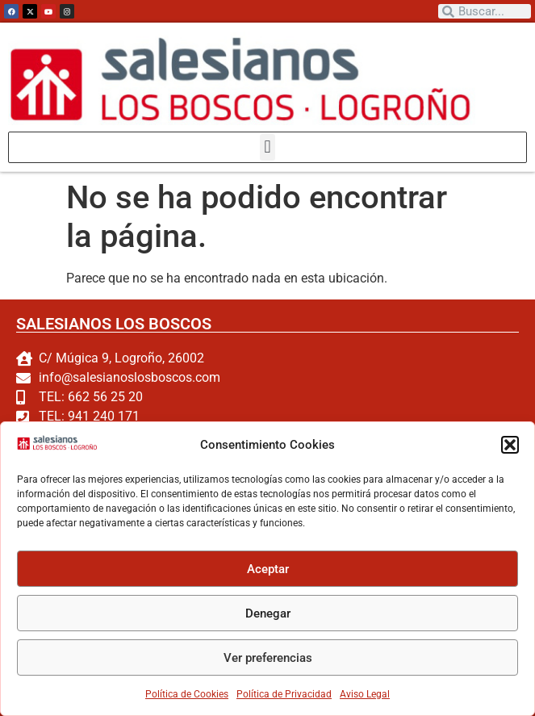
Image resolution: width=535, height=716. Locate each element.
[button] (510, 445)
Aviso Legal (365, 694)
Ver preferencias (268, 658)
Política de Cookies (186, 694)
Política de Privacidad (284, 694)
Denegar (267, 613)
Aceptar (268, 569)
